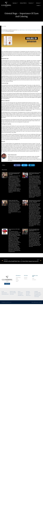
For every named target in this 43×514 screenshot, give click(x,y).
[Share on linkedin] (31, 165)
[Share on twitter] (24, 165)
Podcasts (38, 3)
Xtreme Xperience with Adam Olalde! (14, 230)
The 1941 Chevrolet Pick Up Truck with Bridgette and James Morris (34, 230)
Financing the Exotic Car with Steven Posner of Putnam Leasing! (35, 173)
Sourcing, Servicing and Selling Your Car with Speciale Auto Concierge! (14, 173)
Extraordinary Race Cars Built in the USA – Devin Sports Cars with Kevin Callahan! (35, 201)
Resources (31, 3)
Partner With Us (23, 3)
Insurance (15, 3)
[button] (7, 284)
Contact (38, 5)
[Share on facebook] (17, 165)
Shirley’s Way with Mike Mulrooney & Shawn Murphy (13, 201)
